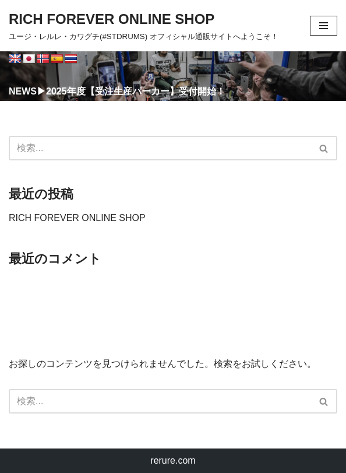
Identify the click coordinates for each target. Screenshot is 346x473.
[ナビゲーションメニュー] (323, 26)
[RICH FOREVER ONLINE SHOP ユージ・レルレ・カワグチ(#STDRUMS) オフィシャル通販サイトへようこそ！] (143, 25)
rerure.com (172, 460)
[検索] (160, 148)
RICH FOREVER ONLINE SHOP (77, 218)
